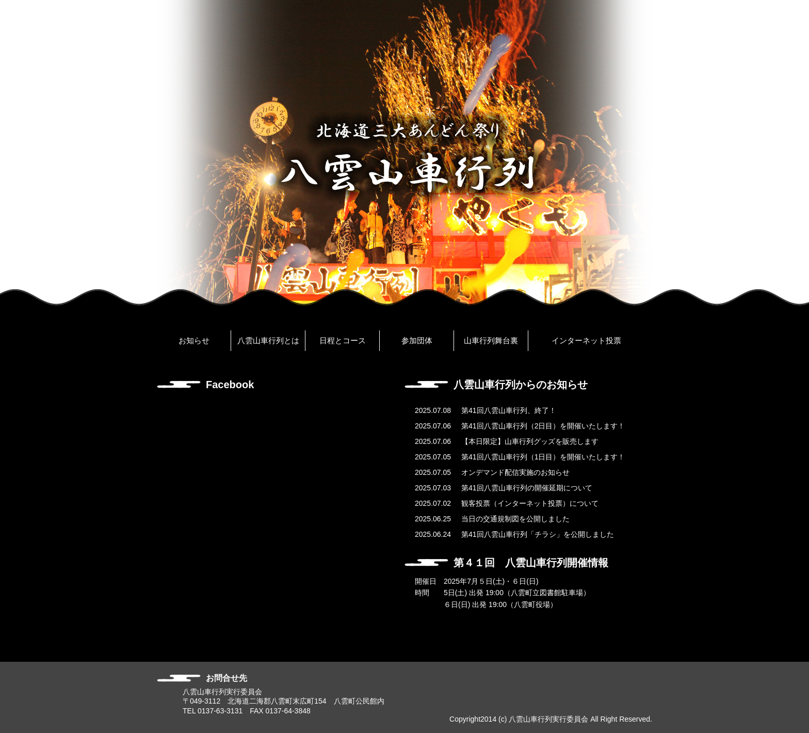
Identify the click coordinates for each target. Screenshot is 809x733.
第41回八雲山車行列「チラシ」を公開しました (514, 534)
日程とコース (342, 340)
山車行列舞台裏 (491, 340)
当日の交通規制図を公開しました (492, 519)
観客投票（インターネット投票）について (506, 503)
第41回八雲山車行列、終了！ (485, 410)
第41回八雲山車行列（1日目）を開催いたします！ (520, 457)
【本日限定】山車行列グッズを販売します (506, 441)
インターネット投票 (586, 340)
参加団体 (416, 340)
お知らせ (194, 340)
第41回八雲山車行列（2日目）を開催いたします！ (520, 426)
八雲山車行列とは (268, 340)
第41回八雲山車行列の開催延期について (503, 488)
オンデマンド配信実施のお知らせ (492, 472)
